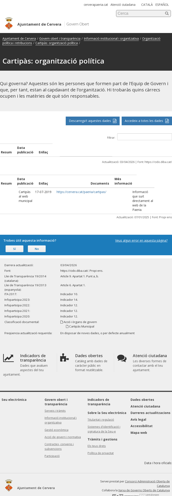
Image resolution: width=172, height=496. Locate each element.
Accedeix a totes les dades (147, 121)
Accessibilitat (142, 412)
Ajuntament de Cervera (19, 38)
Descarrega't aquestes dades (93, 121)
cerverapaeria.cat (96, 4)
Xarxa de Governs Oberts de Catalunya (144, 477)
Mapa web (139, 419)
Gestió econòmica (56, 416)
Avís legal (138, 406)
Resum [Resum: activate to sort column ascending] (6, 179)
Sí (14, 235)
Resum (6, 148)
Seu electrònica (14, 386)
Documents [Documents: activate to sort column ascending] (113, 179)
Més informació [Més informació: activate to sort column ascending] (140, 179)
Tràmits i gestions (102, 426)
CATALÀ (147, 4)
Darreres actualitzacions (150, 399)
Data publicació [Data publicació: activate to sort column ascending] (35, 176)
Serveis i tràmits (55, 397)
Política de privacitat (101, 440)
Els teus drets (97, 432)
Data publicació (59, 148)
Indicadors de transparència (99, 388)
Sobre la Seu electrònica (107, 399)
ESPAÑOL (162, 4)
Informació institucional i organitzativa (111, 38)
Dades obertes (142, 386)
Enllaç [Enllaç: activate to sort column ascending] (56, 179)
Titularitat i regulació (101, 406)
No (37, 235)
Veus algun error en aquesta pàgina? (141, 227)
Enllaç (136, 148)
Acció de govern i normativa (63, 424)
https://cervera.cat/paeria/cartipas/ (76, 187)
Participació (52, 443)
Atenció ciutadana (123, 4)
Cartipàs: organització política (56, 43)
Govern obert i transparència (59, 38)
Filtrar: (139, 136)
